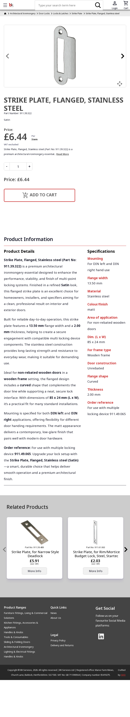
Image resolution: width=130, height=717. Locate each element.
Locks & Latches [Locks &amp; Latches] (60, 13)
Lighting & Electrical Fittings (19, 651)
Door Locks (44, 13)
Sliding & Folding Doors (17, 642)
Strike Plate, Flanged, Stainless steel (102, 13)
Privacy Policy (57, 640)
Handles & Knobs (13, 632)
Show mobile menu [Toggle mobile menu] (6, 5)
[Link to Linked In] (101, 637)
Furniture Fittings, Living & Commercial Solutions (25, 615)
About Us (55, 617)
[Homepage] (5, 13)
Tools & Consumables (16, 637)
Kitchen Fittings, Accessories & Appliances (21, 625)
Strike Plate (77, 13)
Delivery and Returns (62, 645)
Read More (62, 154)
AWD (123, 674)
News (53, 613)
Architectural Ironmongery (22, 13)
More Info (34, 571)
